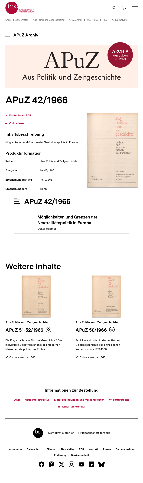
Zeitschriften (21, 20)
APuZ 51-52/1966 (24, 330)
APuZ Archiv (75, 20)
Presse (107, 456)
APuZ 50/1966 (91, 330)
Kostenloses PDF (20, 115)
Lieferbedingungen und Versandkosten (79, 407)
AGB (17, 407)
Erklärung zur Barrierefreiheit (71, 462)
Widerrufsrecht (119, 407)
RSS (81, 456)
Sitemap (51, 456)
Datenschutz (34, 456)
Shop (8, 20)
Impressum (15, 456)
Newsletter (67, 456)
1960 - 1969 (92, 20)
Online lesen (17, 123)
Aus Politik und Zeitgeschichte (48, 20)
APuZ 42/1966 (119, 20)
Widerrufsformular (71, 413)
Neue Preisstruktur (37, 407)
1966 (105, 20)
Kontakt (93, 456)
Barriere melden (125, 456)
